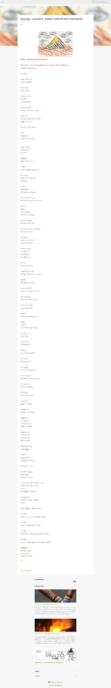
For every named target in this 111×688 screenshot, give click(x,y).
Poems (30, 556)
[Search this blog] (100, 2)
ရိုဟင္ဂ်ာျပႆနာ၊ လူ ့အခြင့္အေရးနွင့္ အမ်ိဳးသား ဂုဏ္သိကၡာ (48, 633)
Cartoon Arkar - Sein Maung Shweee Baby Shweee (49, 662)
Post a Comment (25, 570)
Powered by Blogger (55, 682)
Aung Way (23, 556)
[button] (21, 24)
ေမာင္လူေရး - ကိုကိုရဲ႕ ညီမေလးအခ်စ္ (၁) (45, 604)
